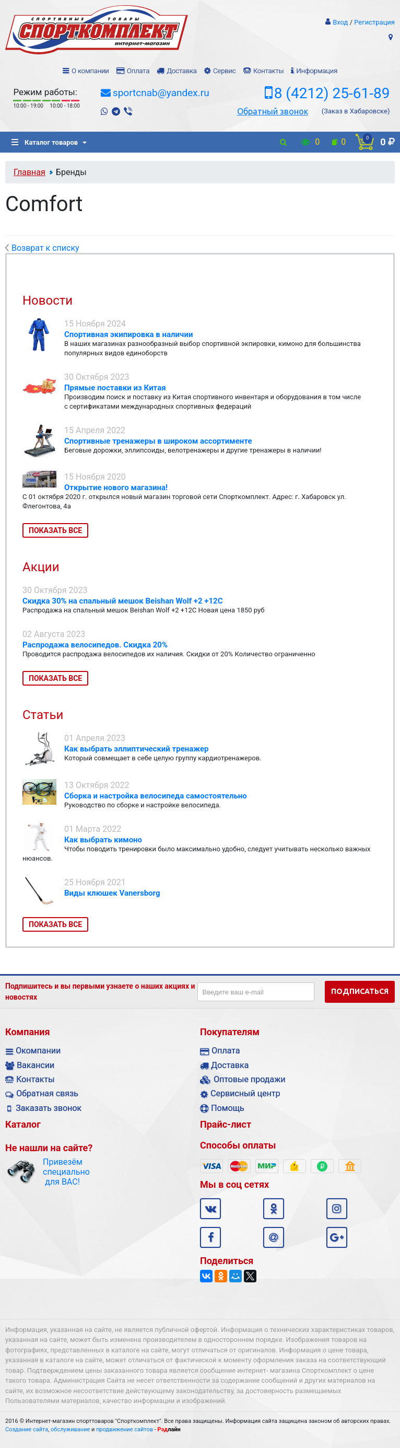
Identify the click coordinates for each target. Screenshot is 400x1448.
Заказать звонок (48, 1108)
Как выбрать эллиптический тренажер (136, 749)
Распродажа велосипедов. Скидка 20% (95, 645)
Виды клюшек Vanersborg (112, 893)
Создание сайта (26, 1429)
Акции (41, 567)
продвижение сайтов (124, 1429)
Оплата (138, 71)
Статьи (42, 715)
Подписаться (360, 991)
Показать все (55, 530)
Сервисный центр (245, 1093)
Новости (47, 300)
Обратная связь (47, 1093)
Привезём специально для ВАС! (62, 1172)
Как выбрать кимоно (103, 839)
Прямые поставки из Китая (115, 387)
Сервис (224, 71)
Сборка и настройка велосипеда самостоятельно (155, 796)
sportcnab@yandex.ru (161, 93)
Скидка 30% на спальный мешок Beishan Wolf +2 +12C (122, 601)
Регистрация (374, 22)
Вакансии (35, 1065)
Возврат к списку (42, 248)
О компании (90, 71)
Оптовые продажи (249, 1079)
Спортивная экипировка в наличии (128, 334)
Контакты (268, 71)
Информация (316, 71)
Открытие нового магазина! (116, 487)
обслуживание (70, 1429)
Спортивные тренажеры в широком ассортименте (158, 441)
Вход (340, 22)
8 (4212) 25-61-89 (332, 93)
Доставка (181, 71)
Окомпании (38, 1051)
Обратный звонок (272, 111)
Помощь (227, 1108)
